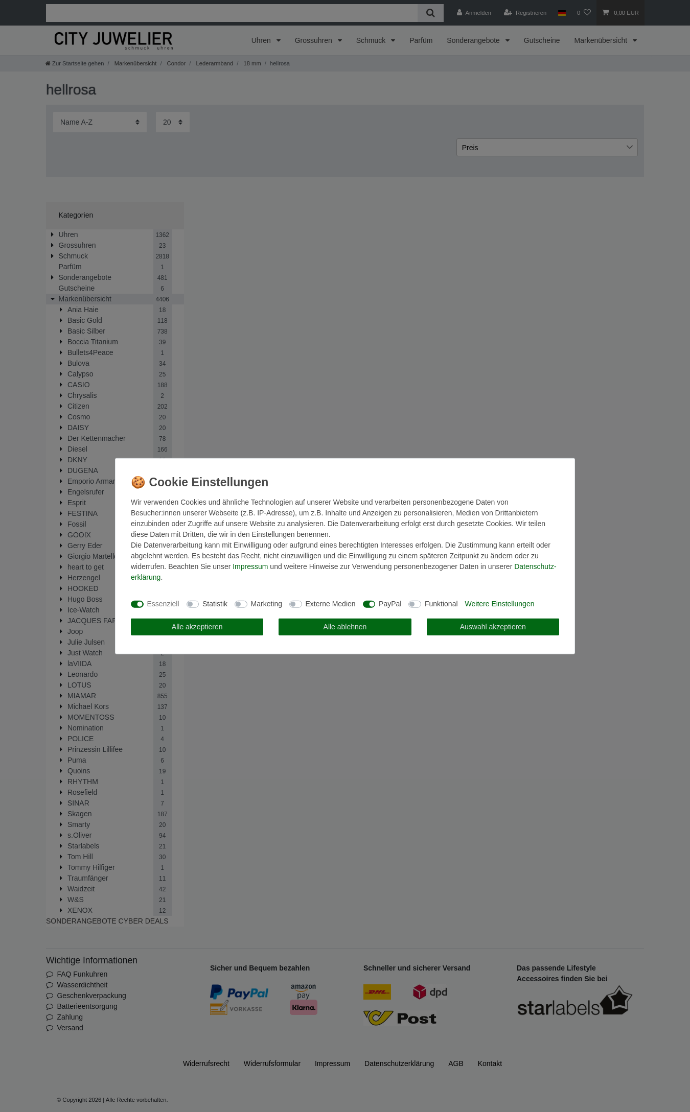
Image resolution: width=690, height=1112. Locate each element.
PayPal (390, 604)
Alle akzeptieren (197, 626)
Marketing (266, 604)
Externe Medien (331, 604)
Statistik (214, 604)
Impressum (250, 566)
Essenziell (163, 604)
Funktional (441, 604)
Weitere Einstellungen (500, 604)
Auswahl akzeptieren (493, 626)
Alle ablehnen (345, 626)
